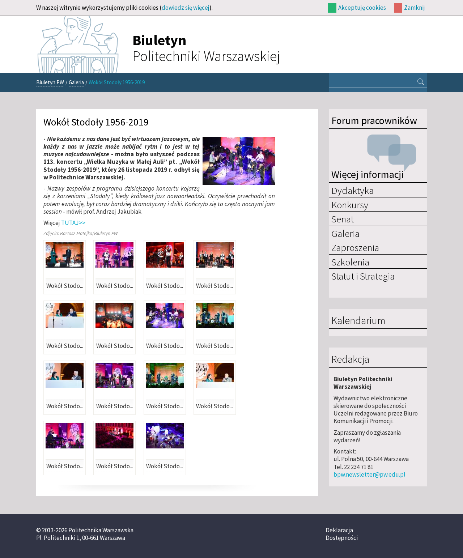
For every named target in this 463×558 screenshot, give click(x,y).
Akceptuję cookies (362, 8)
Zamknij (414, 8)
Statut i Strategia (363, 276)
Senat (342, 219)
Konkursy (349, 205)
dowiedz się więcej (185, 8)
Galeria (76, 82)
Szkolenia (350, 262)
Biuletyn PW (50, 82)
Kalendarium (358, 321)
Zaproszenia (355, 247)
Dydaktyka (352, 190)
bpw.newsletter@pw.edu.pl (369, 474)
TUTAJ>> (73, 223)
